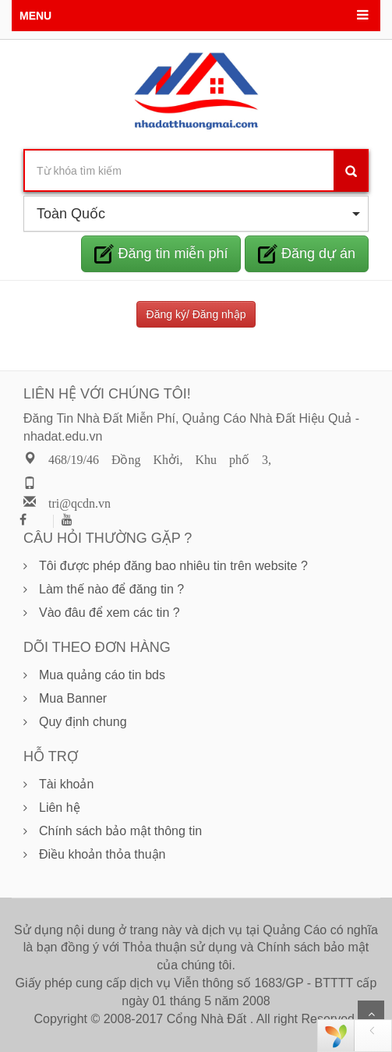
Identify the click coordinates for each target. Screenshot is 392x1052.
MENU (35, 15)
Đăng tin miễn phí (161, 254)
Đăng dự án (306, 254)
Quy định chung (83, 721)
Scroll (371, 1014)
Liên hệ (59, 807)
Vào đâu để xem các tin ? (109, 612)
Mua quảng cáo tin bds (102, 675)
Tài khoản (66, 784)
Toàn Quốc (198, 213)
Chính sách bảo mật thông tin (120, 831)
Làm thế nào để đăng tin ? (111, 589)
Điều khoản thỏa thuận (102, 854)
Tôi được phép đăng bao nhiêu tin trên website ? (173, 565)
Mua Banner (73, 698)
